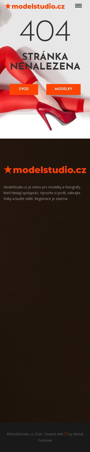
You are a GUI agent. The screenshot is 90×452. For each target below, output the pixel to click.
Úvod (24, 89)
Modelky (63, 89)
